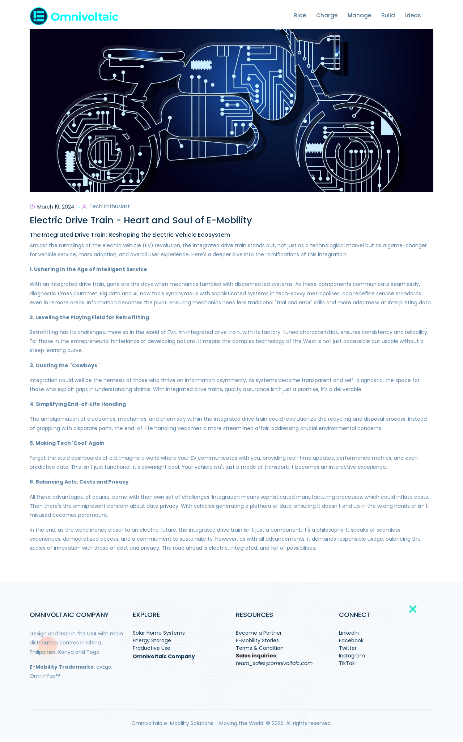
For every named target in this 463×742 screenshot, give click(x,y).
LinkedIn (349, 632)
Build (388, 15)
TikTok (347, 663)
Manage (359, 15)
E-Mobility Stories (257, 640)
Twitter (348, 648)
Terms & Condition (260, 648)
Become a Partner (259, 632)
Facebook (351, 640)
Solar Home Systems (159, 632)
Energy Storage (152, 640)
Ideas (413, 15)
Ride (300, 15)
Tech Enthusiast (109, 206)
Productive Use (151, 648)
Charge (326, 15)
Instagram (352, 655)
